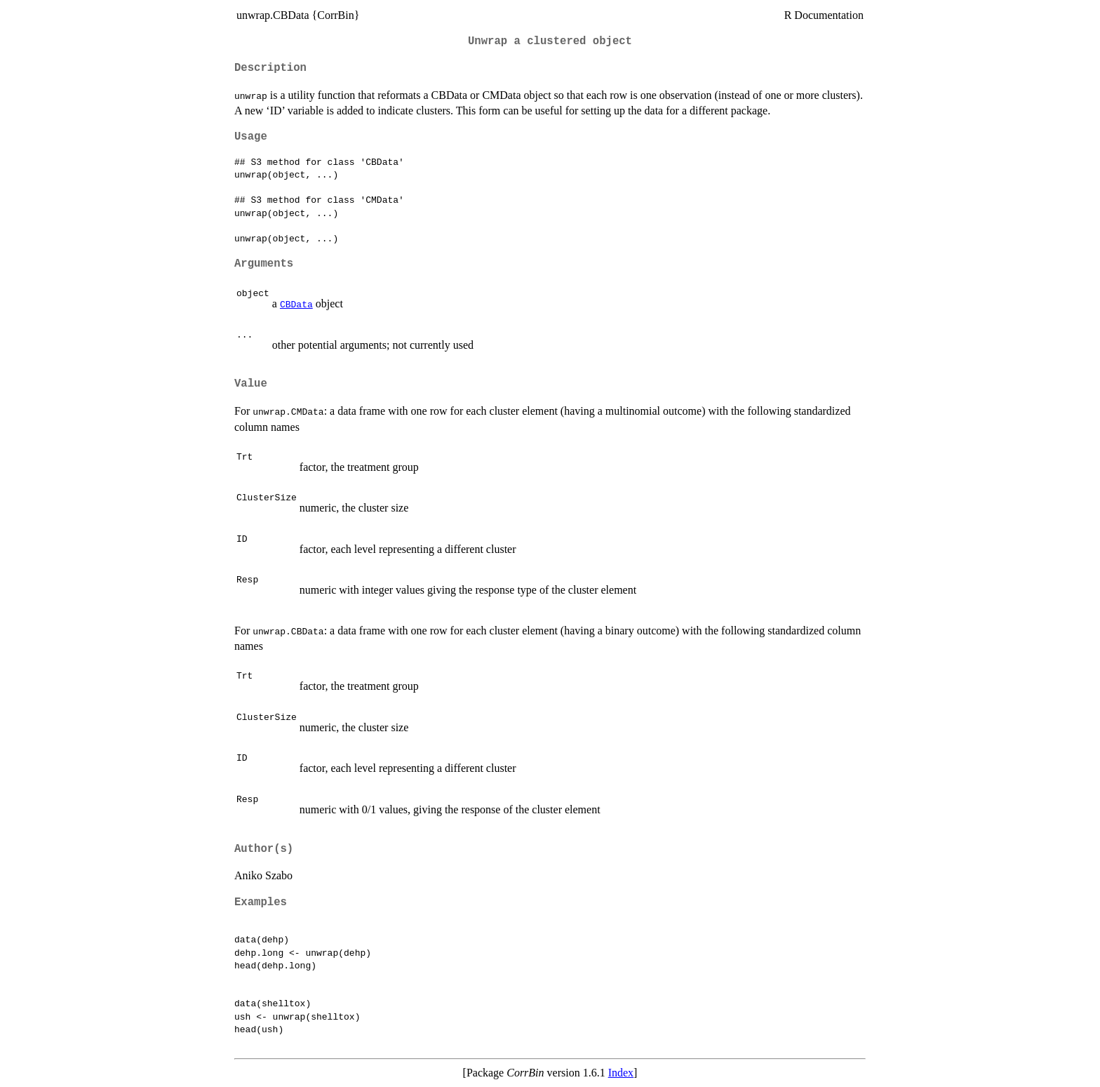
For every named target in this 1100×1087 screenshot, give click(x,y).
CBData (296, 304)
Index (620, 1073)
